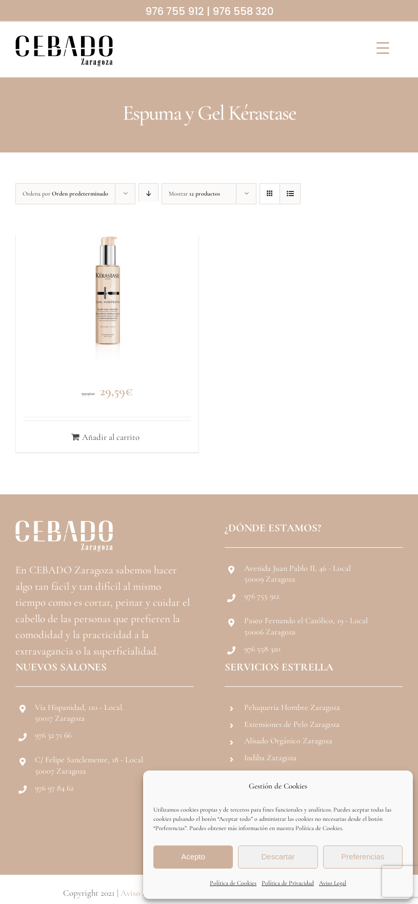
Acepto (193, 856)
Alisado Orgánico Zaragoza (288, 741)
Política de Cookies (233, 883)
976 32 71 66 (53, 735)
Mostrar (194, 193)
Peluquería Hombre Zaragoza (292, 707)
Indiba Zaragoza (270, 758)
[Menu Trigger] (383, 47)
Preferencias (362, 856)
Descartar (277, 856)
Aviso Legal (332, 883)
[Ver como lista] (290, 194)
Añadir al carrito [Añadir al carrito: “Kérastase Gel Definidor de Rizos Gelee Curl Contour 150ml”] (111, 437)
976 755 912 (174, 11)
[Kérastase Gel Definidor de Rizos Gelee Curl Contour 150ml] (107, 293)
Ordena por (65, 193)
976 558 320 (242, 11)
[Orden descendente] (148, 193)
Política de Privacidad (288, 883)
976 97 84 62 (54, 788)
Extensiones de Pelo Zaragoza (292, 724)
